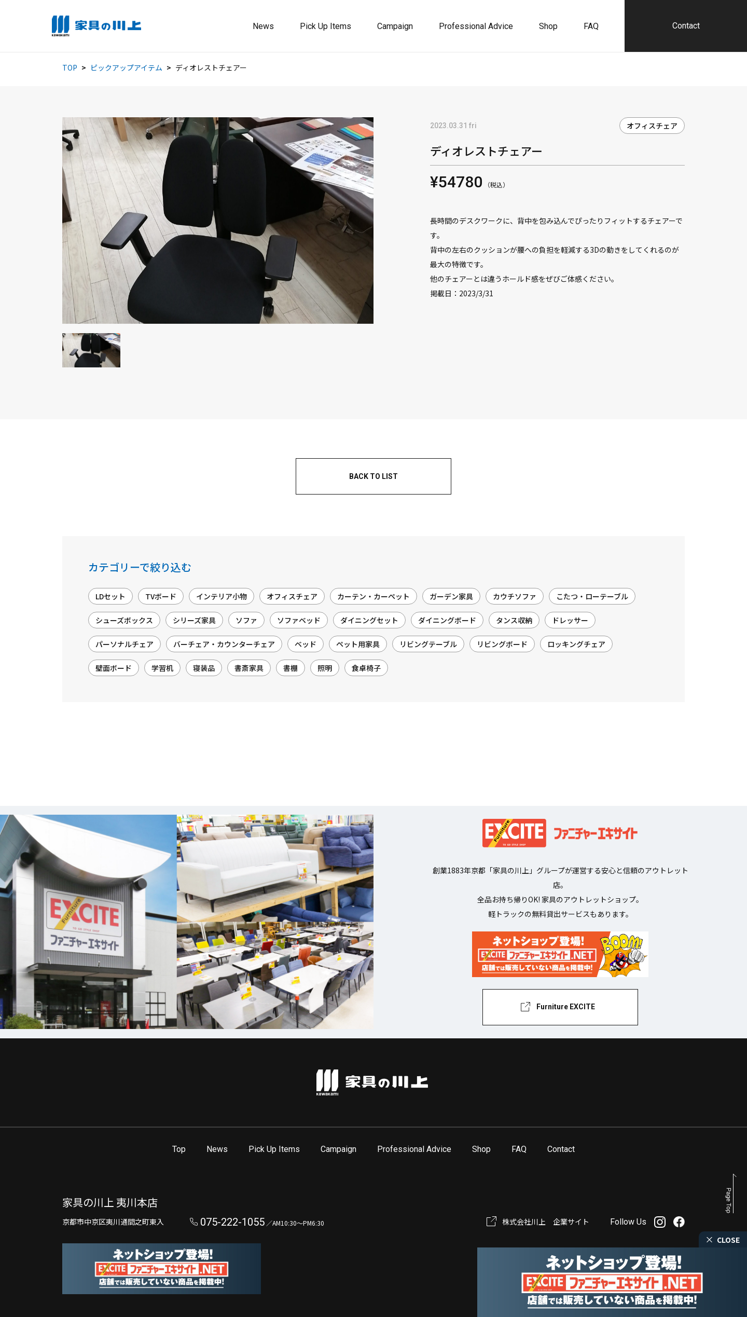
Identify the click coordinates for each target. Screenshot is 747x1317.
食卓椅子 (366, 668)
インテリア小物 (221, 596)
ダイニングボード (447, 620)
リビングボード (502, 644)
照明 (324, 668)
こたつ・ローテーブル (592, 596)
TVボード (160, 596)
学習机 (162, 668)
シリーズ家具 (194, 620)
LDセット (110, 596)
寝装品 (204, 668)
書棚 (290, 668)
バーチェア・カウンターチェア (224, 644)
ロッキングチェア (576, 644)
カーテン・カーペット (373, 596)
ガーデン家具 (451, 596)
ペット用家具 (358, 644)
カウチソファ (514, 596)
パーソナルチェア (124, 644)
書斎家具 (249, 668)
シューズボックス (124, 620)
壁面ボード (113, 668)
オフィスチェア (652, 125)
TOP (69, 67)
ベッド (305, 644)
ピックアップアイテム (126, 67)
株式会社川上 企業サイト (545, 1221)
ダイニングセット (369, 620)
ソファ (246, 620)
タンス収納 (514, 620)
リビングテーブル (428, 644)
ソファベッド (299, 620)
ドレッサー (570, 620)
